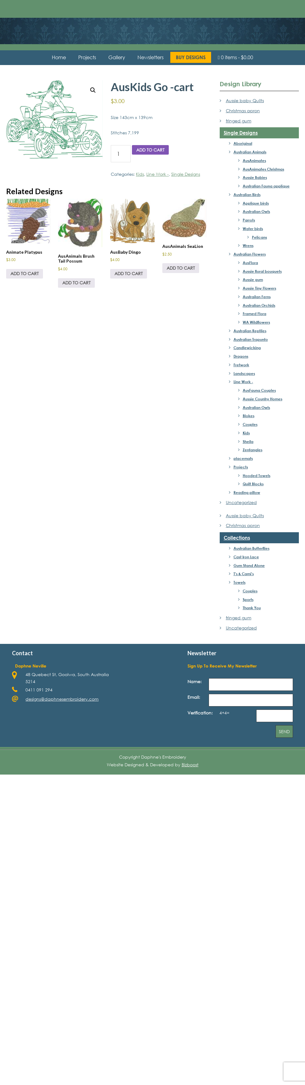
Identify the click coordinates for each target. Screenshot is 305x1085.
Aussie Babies (255, 177)
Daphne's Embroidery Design (152, 26)
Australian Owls (256, 211)
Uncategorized (241, 502)
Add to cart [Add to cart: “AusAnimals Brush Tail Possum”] (76, 283)
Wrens (248, 245)
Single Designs (185, 174)
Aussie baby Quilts (245, 100)
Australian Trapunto (251, 339)
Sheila (248, 441)
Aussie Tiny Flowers (259, 288)
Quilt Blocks (253, 483)
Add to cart (150, 150)
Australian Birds (247, 194)
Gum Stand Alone (249, 565)
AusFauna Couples (259, 390)
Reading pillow (247, 492)
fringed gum (238, 121)
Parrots (249, 219)
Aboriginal (243, 143)
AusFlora (250, 262)
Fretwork (241, 364)
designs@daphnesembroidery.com (61, 699)
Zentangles (252, 449)
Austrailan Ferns (257, 296)
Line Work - (157, 174)
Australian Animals (250, 151)
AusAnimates (254, 160)
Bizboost (190, 765)
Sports (248, 599)
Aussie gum (253, 279)
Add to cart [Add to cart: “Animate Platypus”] (24, 273)
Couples (250, 424)
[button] (92, 90)
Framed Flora (254, 313)
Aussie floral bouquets (262, 271)
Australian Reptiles (250, 330)
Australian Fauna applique (266, 185)
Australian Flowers (250, 254)
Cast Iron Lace (246, 556)
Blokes (248, 415)
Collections (237, 538)
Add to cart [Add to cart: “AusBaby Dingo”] (128, 273)
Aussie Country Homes (262, 398)
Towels (239, 582)
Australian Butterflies (251, 548)
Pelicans (259, 237)
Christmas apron (243, 111)
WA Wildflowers (256, 322)
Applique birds (256, 203)
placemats (243, 458)
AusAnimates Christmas (263, 169)
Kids (140, 174)
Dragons (241, 356)
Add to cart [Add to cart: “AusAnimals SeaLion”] (181, 268)
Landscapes (244, 373)
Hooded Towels (256, 475)
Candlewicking (247, 347)
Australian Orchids (259, 305)
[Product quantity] (121, 153)
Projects (241, 466)
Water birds (253, 228)
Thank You (252, 607)
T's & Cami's (244, 573)
